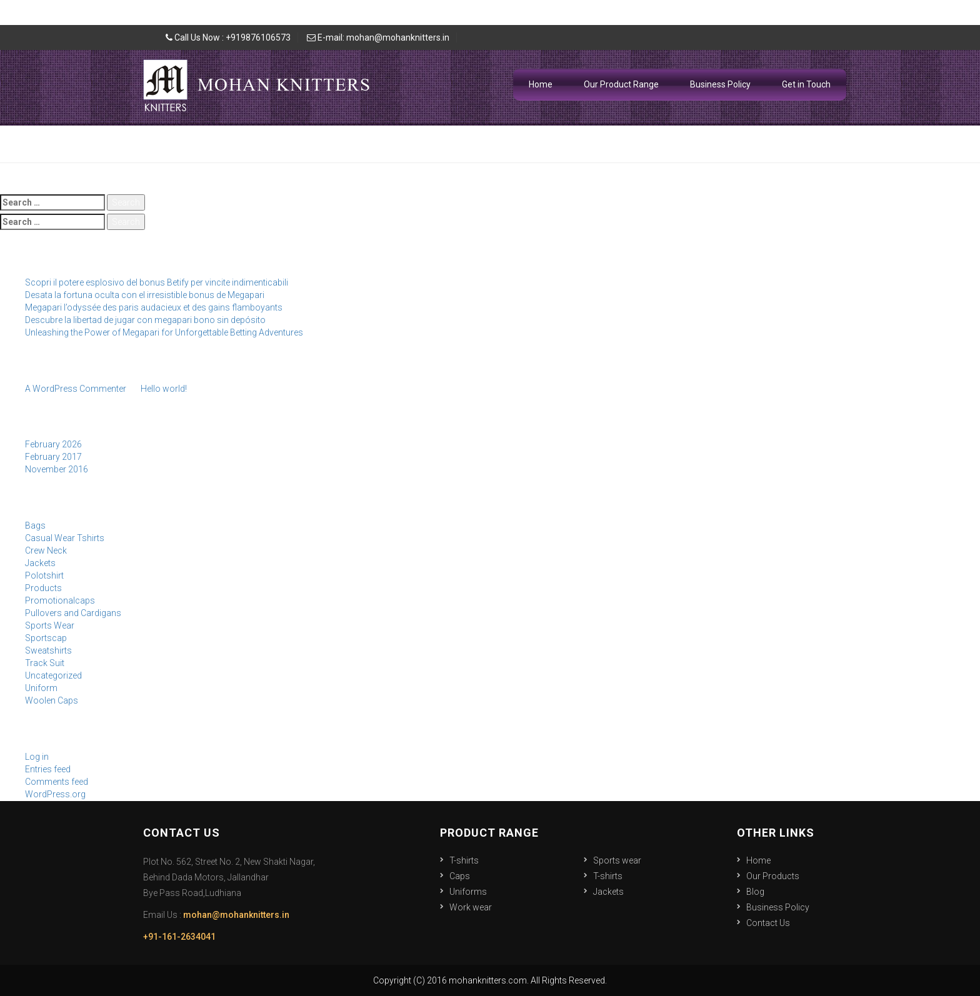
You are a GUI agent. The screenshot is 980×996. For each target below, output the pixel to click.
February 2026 (53, 444)
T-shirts (464, 860)
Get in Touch (806, 84)
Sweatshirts (48, 650)
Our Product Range (621, 84)
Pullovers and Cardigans (73, 613)
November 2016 (56, 469)
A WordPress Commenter (75, 389)
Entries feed (48, 769)
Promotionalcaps (60, 600)
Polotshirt (44, 575)
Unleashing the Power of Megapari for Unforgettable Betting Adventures (164, 332)
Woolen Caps (51, 700)
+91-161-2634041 (179, 937)
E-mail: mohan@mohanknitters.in (378, 37)
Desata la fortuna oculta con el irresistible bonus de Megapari (144, 295)
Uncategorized (53, 675)
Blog (755, 892)
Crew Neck (46, 550)
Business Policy (720, 84)
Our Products (772, 876)
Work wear (470, 907)
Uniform (41, 688)
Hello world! (164, 389)
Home (540, 84)
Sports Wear (49, 625)
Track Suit (44, 663)
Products (43, 588)
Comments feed (56, 782)
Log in (37, 757)
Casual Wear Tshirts (64, 538)
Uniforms (468, 892)
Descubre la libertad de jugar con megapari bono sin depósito (145, 320)
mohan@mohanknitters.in (236, 915)
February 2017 (53, 457)
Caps (459, 876)
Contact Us (768, 923)
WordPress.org (55, 794)
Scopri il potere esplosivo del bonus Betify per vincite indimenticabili (156, 282)
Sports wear (617, 860)
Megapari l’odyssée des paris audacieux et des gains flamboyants (153, 307)
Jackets (40, 563)
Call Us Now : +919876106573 (228, 37)
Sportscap (46, 638)
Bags (35, 525)
